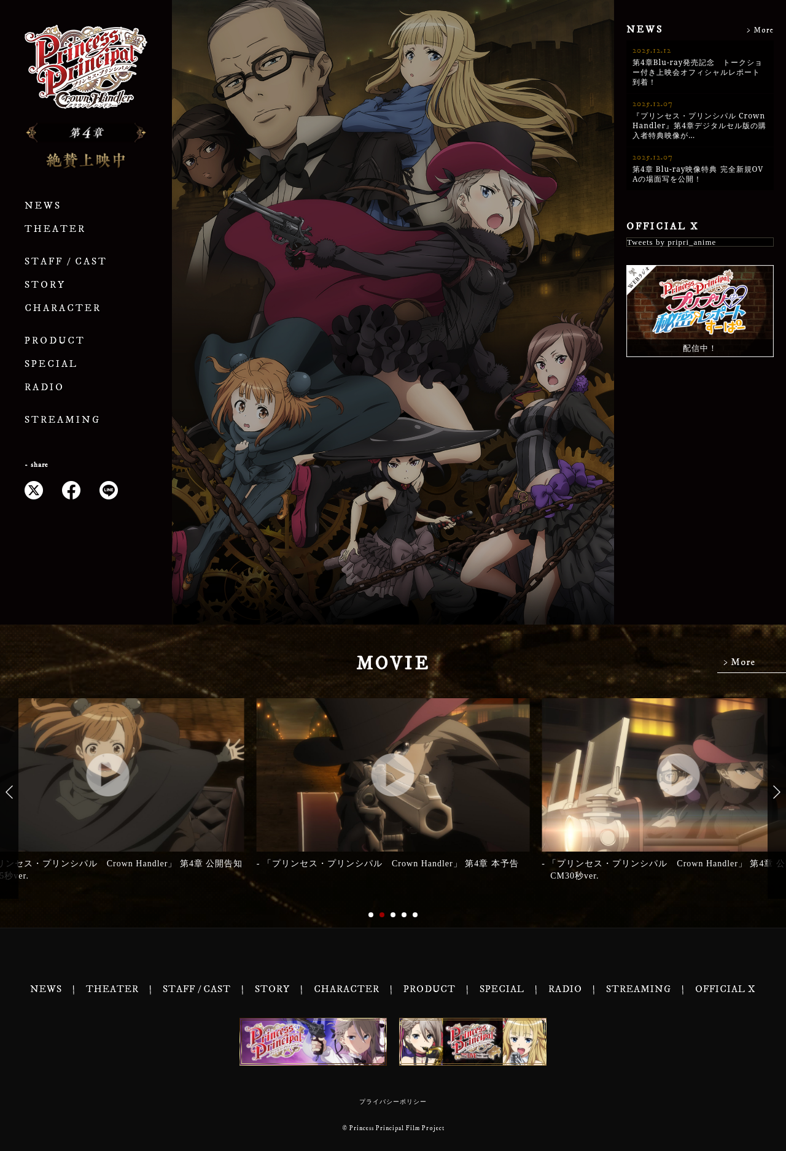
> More (760, 30)
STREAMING (63, 420)
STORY (45, 285)
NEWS (43, 206)
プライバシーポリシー (393, 1102)
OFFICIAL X (662, 226)
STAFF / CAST (66, 262)
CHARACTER (63, 308)
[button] (9, 792)
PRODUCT (55, 341)
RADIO (44, 387)
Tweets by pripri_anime (671, 242)
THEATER (55, 229)
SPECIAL (51, 364)
